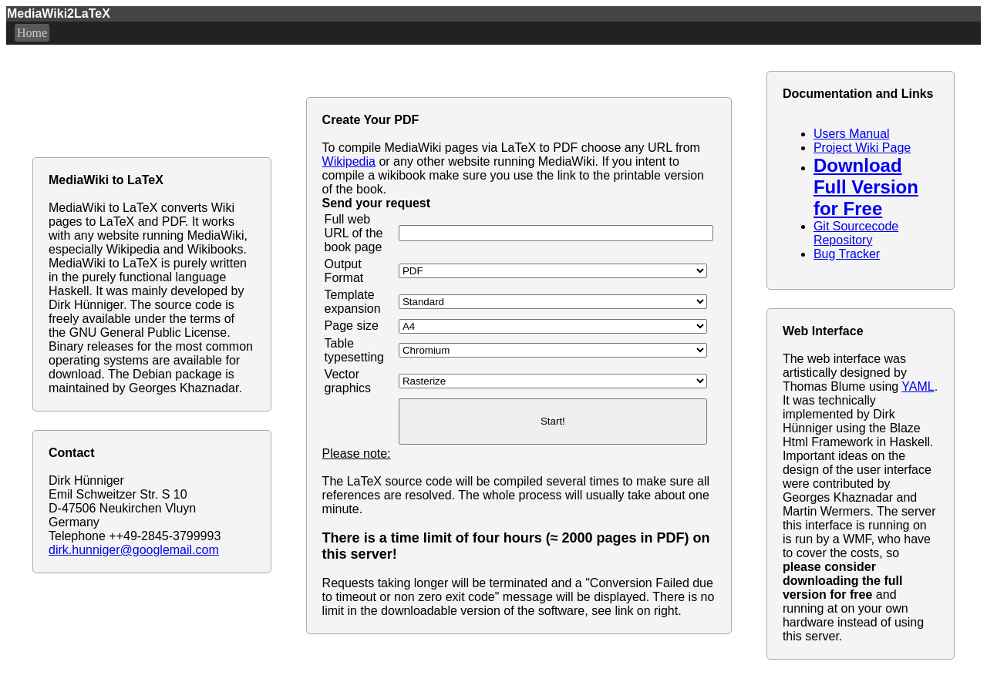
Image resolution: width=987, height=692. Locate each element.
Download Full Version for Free (866, 187)
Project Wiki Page (862, 147)
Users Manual (852, 133)
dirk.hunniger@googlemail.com (134, 549)
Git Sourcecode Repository (856, 233)
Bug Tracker (847, 253)
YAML (917, 386)
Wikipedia (349, 161)
